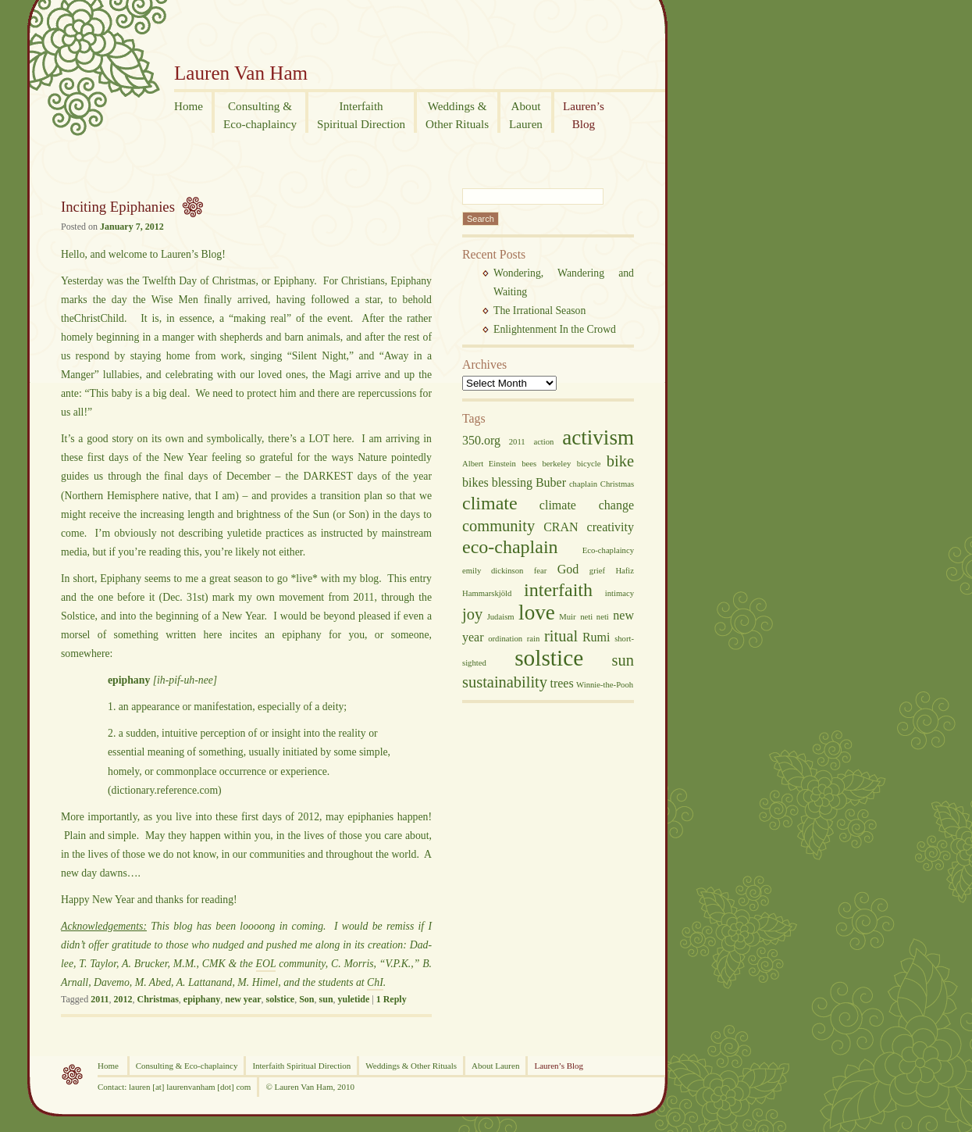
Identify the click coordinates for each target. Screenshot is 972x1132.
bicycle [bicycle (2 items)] (589, 463)
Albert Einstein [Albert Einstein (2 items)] (489, 463)
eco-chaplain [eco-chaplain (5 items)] (510, 547)
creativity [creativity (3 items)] (610, 527)
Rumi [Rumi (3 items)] (596, 637)
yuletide (354, 999)
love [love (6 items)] (536, 612)
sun (326, 999)
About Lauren (495, 1065)
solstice (280, 999)
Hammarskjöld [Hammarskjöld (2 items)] (486, 593)
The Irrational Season (539, 310)
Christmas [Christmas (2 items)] (617, 484)
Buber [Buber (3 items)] (551, 482)
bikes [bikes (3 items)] (475, 482)
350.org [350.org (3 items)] (481, 440)
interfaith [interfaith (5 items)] (558, 590)
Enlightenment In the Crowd (554, 329)
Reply (391, 999)
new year (243, 999)
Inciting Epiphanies (118, 206)
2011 (100, 999)
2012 (123, 999)
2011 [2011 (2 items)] (517, 441)
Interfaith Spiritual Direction (301, 1065)
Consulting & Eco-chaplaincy (187, 1065)
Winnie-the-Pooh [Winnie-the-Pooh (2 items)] (604, 684)
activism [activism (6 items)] (598, 437)
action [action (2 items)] (543, 441)
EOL (266, 964)
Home (109, 1065)
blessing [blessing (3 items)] (512, 482)
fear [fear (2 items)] (540, 570)
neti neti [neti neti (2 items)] (594, 616)
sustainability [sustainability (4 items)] (504, 682)
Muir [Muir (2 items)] (567, 616)
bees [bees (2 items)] (529, 463)
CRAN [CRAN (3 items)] (560, 527)
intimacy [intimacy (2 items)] (619, 593)
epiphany (201, 999)
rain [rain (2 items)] (533, 638)
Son (306, 999)
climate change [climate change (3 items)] (586, 505)
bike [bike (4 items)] (620, 461)
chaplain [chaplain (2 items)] (583, 484)
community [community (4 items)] (498, 525)
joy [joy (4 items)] (472, 614)
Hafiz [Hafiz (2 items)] (624, 570)
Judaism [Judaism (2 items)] (500, 616)
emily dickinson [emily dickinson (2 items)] (492, 570)
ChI (375, 982)
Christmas (158, 999)
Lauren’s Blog (558, 1065)
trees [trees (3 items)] (561, 683)
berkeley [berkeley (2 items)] (557, 463)
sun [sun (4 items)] (623, 660)
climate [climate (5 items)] (490, 503)
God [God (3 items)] (568, 569)
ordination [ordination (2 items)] (505, 638)
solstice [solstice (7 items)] (548, 657)
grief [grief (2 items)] (597, 570)
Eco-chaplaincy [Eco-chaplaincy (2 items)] (608, 550)
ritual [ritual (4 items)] (561, 636)
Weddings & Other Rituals (411, 1065)
